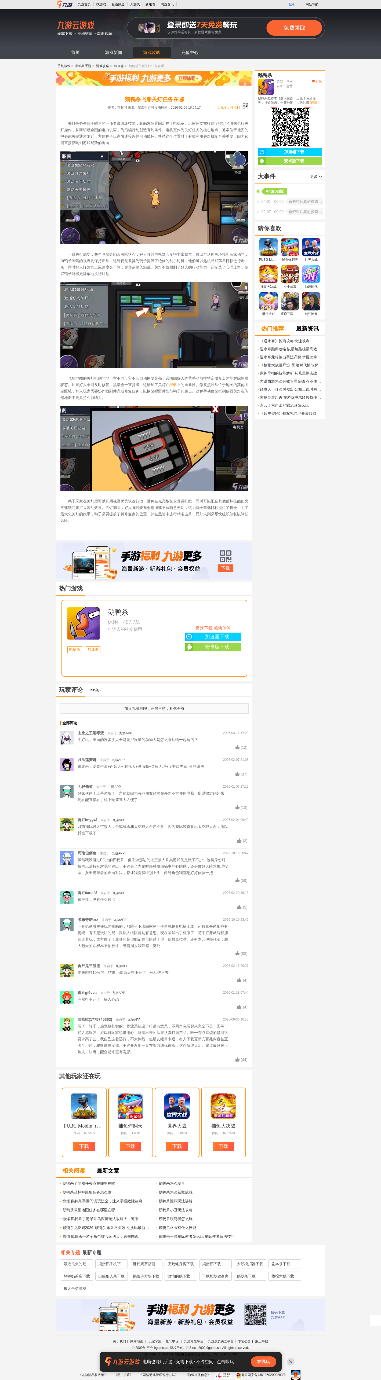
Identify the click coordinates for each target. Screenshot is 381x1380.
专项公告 (244, 1341)
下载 (225, 568)
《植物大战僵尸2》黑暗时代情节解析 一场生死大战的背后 (291, 365)
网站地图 (137, 1341)
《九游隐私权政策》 (92, 1375)
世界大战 (177, 1126)
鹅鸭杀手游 (83, 66)
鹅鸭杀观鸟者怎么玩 (176, 1219)
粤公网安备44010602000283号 (261, 1375)
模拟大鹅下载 (282, 1276)
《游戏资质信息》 (198, 1375)
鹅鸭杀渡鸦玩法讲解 (176, 1201)
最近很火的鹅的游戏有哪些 (77, 1265)
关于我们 (119, 1341)
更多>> (316, 176)
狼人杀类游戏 (75, 1288)
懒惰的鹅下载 (179, 1276)
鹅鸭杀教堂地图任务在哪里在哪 (89, 1210)
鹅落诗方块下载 (146, 1276)
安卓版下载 (207, 647)
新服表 (150, 4)
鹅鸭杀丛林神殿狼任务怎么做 (87, 1192)
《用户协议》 (123, 1375)
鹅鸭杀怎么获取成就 (176, 1192)
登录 (292, 4)
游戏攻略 (151, 52)
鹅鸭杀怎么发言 (172, 1183)
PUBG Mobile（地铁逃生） (84, 1126)
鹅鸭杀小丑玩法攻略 (176, 1210)
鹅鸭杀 (118, 612)
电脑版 (74, 650)
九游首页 (84, 4)
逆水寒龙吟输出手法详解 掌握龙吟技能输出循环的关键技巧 (291, 357)
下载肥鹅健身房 (215, 1276)
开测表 (135, 4)
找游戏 (101, 4)
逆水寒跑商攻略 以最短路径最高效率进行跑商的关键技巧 (291, 349)
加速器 (93, 650)
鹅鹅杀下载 (246, 1276)
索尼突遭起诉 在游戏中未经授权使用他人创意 (291, 397)
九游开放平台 (193, 1341)
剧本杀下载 (280, 1264)
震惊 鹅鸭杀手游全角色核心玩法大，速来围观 (101, 1236)
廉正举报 (261, 1341)
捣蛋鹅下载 (211, 1264)
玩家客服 (154, 1341)
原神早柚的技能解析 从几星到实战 (288, 373)
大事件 (266, 176)
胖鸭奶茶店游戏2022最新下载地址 (146, 1265)
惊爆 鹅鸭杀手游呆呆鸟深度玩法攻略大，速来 (101, 1219)
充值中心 (189, 52)
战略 (173, 385)
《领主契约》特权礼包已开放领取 (288, 413)
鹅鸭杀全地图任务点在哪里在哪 (89, 1183)
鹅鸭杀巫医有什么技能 (177, 1227)
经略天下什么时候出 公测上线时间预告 (291, 389)
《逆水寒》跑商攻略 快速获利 (285, 341)
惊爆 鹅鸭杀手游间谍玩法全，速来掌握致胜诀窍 (103, 1201)
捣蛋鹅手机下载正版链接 (111, 1265)
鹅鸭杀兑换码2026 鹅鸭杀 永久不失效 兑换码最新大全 (108, 1227)
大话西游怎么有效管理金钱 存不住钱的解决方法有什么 (291, 381)
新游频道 (118, 4)
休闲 (113, 622)
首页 (75, 52)
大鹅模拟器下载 (250, 1264)
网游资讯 (167, 4)
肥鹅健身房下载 (181, 1264)
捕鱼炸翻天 (130, 1126)
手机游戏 (63, 66)
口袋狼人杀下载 (111, 1276)
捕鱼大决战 (223, 1126)
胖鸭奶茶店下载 (77, 1276)
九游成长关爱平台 (221, 1341)
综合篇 (119, 66)
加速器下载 (207, 637)
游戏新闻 (113, 52)
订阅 (317, 81)
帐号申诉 (172, 1341)
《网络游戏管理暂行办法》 (159, 1375)
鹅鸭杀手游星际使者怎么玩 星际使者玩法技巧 (197, 1236)
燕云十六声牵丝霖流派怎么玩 (284, 405)
